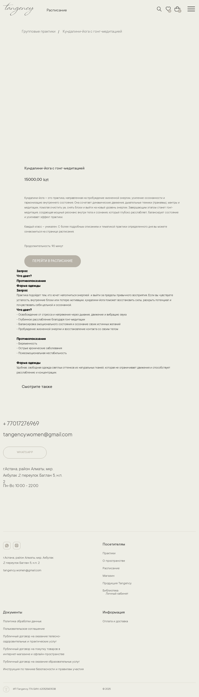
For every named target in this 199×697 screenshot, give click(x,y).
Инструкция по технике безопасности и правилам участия (43, 669)
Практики (109, 553)
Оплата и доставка (115, 621)
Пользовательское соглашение (24, 629)
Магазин (109, 576)
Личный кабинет (117, 594)
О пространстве (114, 561)
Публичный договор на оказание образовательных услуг (41, 662)
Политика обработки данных (22, 621)
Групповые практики (38, 32)
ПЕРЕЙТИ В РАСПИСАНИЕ (52, 261)
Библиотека (110, 591)
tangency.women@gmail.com (37, 435)
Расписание (57, 11)
